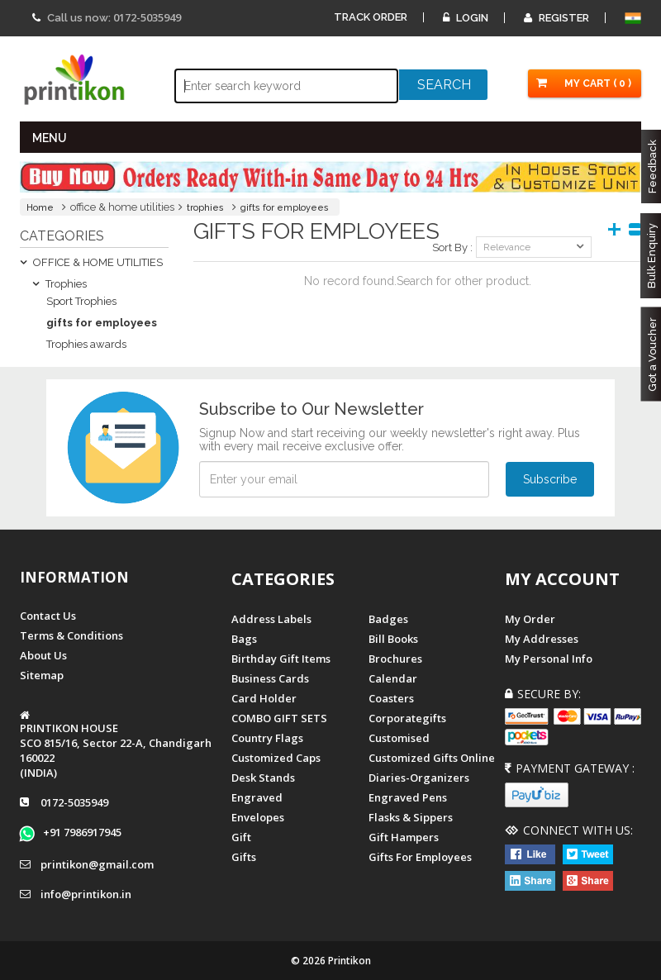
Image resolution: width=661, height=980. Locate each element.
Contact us (48, 615)
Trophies (59, 284)
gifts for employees (284, 207)
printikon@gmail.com (97, 864)
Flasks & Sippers (411, 817)
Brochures (395, 658)
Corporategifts (407, 718)
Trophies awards (86, 344)
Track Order (370, 17)
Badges (388, 618)
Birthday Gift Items (280, 658)
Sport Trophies (81, 301)
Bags (244, 638)
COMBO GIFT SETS (279, 718)
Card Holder (264, 698)
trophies (205, 207)
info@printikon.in (85, 894)
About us (43, 655)
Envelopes (257, 817)
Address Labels (271, 618)
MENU (49, 138)
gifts (243, 856)
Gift (241, 837)
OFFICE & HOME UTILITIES (91, 262)
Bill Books (393, 638)
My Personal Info (548, 658)
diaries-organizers (419, 777)
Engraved (257, 797)
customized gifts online (432, 757)
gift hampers (404, 837)
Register (556, 18)
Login (465, 18)
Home (40, 207)
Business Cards (270, 678)
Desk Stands (263, 777)
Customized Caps (276, 757)
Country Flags (267, 737)
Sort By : (452, 247)
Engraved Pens (408, 797)
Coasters (391, 698)
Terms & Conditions (71, 635)
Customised (399, 737)
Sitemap (42, 675)
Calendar (393, 678)
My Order (530, 618)
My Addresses (541, 638)
